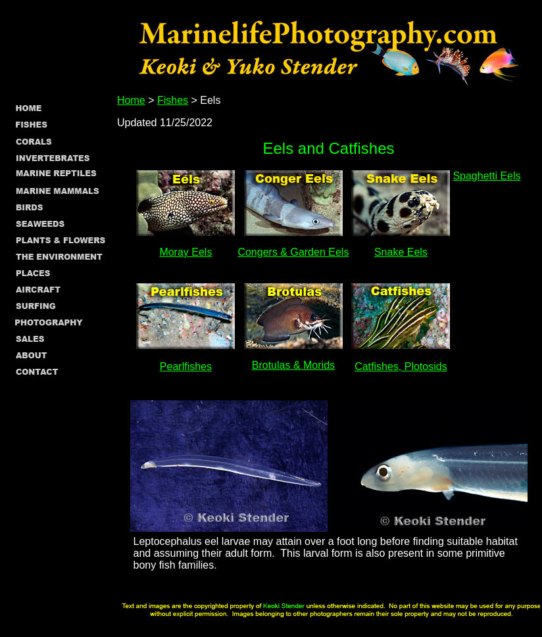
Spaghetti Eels (486, 175)
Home (131, 100)
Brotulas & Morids (293, 365)
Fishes (172, 100)
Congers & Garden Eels (293, 252)
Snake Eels (401, 252)
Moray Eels (185, 252)
